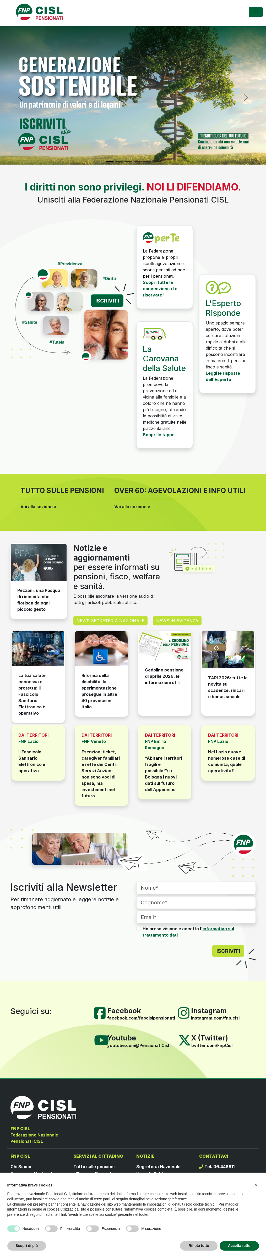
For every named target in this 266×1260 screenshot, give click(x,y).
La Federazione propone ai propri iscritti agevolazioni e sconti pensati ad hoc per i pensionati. (164, 263)
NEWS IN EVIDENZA (177, 620)
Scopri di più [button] (27, 1246)
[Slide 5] (147, 162)
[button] (256, 1185)
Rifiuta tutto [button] (198, 1246)
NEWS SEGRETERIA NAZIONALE (110, 620)
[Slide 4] (138, 162)
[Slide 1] (109, 162)
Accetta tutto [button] (239, 1246)
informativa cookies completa (148, 1209)
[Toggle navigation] (256, 12)
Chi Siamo (20, 1166)
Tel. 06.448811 (217, 1166)
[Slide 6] (157, 162)
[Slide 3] (128, 162)
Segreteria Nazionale (158, 1166)
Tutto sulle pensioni (94, 1166)
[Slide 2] (119, 162)
